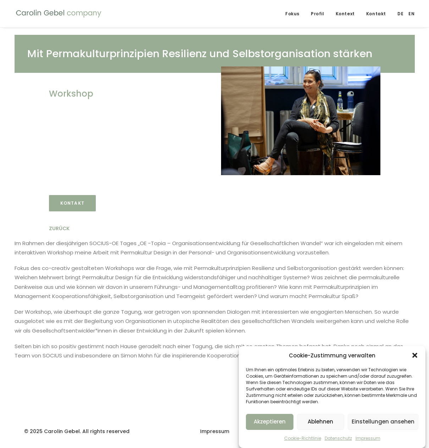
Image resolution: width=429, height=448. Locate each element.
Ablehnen (320, 424)
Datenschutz (338, 441)
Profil (317, 14)
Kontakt (376, 14)
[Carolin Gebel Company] (59, 14)
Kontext (345, 14)
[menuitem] (400, 13)
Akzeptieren (270, 424)
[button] (414, 358)
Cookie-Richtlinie (302, 441)
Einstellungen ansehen (383, 424)
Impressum (368, 441)
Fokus (292, 14)
